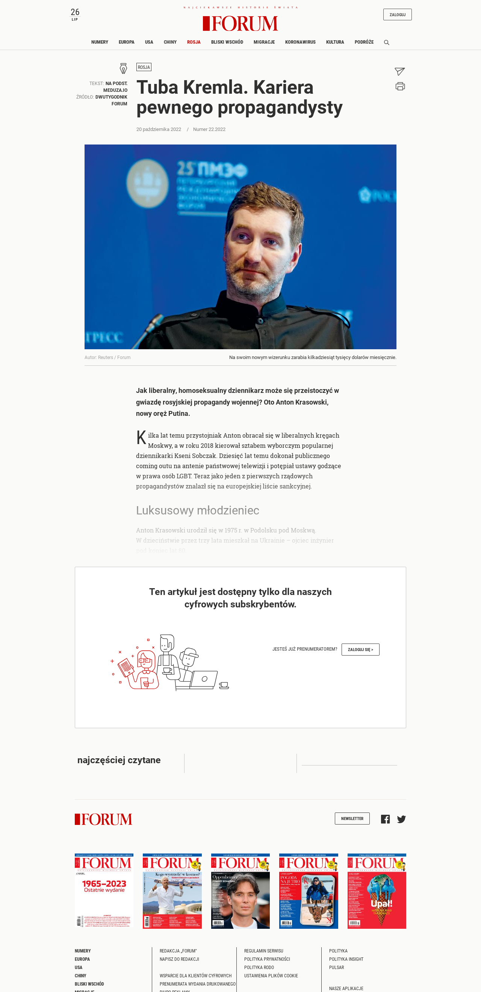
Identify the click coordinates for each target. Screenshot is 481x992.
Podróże (364, 41)
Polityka (338, 951)
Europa (127, 41)
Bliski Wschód (227, 41)
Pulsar (336, 967)
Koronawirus (300, 41)
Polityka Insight (346, 959)
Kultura (335, 41)
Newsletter (352, 818)
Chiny (170, 41)
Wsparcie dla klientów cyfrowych (195, 975)
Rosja (194, 41)
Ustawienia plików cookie (271, 975)
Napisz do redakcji (179, 959)
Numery (99, 41)
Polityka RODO (259, 967)
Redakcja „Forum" (178, 951)
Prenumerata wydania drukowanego (198, 984)
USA (149, 41)
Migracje (264, 41)
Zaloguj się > (360, 649)
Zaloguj (397, 14)
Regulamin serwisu (263, 951)
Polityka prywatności (267, 959)
